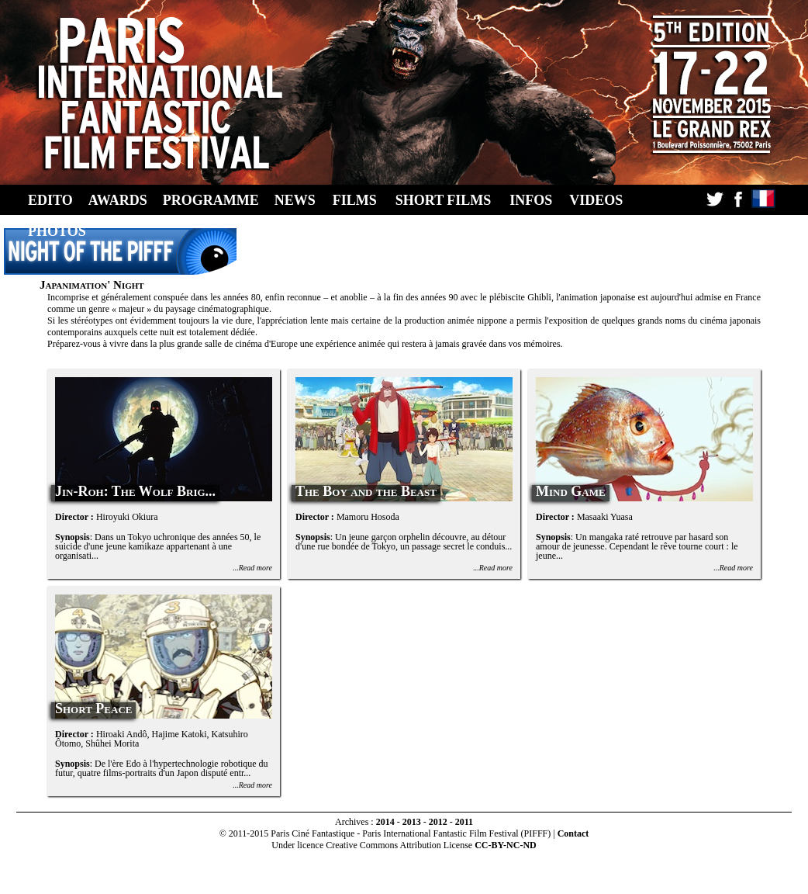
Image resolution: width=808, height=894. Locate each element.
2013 (411, 821)
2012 (438, 821)
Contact (573, 833)
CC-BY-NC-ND (506, 845)
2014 (385, 821)
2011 (464, 821)
